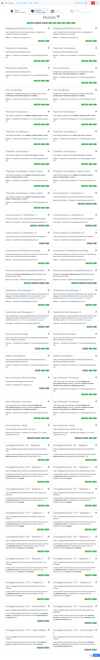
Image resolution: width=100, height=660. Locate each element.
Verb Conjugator (39, 298)
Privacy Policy (79, 3)
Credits (31, 3)
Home (18, 3)
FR (97, 3)
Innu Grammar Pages (24, 298)
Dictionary (24, 3)
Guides (36, 3)
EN (93, 3)
